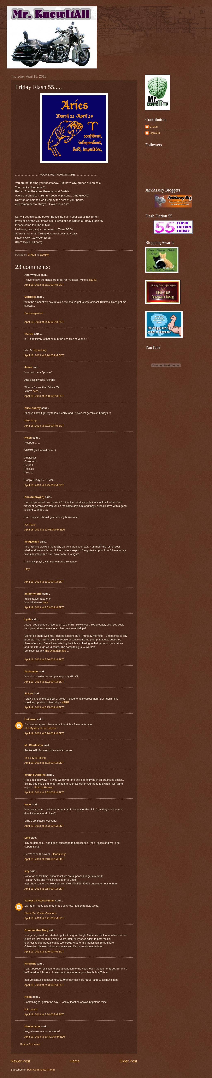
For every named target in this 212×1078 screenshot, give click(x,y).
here (35, 391)
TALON (28, 333)
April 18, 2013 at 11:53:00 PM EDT (44, 529)
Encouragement (33, 313)
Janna (28, 367)
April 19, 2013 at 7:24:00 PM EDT (44, 1014)
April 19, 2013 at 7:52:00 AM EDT (44, 792)
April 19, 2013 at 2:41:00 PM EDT (44, 918)
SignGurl (154, 132)
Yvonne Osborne (35, 774)
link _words (31, 1009)
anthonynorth (33, 593)
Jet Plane (30, 524)
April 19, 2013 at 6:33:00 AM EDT (44, 762)
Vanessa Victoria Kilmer (39, 900)
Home (75, 1061)
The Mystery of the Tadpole (40, 728)
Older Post (128, 1061)
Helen (28, 437)
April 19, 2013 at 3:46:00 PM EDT (44, 951)
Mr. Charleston (33, 745)
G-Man (153, 126)
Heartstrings (59, 854)
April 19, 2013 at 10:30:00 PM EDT (44, 1036)
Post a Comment (30, 1044)
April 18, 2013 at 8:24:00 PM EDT (44, 355)
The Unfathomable (55, 650)
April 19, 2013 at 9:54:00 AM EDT (44, 888)
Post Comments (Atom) (41, 1069)
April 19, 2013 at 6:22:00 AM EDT (44, 681)
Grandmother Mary (36, 930)
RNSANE (30, 963)
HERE (92, 279)
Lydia (27, 619)
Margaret (30, 296)
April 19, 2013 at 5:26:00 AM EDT (44, 659)
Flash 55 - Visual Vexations (40, 913)
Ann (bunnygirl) (34, 497)
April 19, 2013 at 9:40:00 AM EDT (44, 859)
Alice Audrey (32, 408)
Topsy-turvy (40, 350)
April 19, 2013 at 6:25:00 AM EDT (44, 707)
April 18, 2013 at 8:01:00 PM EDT (44, 284)
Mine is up (30, 420)
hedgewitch (31, 541)
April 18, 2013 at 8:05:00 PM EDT (44, 321)
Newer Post (20, 1061)
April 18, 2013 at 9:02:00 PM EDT (44, 425)
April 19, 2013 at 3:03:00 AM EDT (44, 607)
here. (46, 602)
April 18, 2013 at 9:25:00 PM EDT (44, 485)
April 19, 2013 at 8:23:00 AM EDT (44, 825)
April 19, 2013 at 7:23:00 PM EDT (44, 985)
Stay (27, 569)
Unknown (30, 719)
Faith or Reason (43, 787)
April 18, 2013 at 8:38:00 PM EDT (44, 396)
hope (27, 804)
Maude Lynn (32, 1026)
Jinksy (28, 693)
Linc (27, 837)
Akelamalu (31, 671)
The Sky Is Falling (35, 757)
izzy (26, 871)
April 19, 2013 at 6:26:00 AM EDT (44, 733)
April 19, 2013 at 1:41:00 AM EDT (44, 581)
